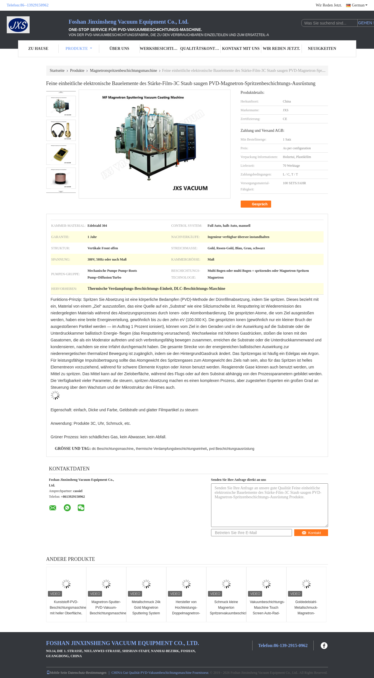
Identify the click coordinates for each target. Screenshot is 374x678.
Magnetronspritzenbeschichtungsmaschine (123, 70)
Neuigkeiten (322, 48)
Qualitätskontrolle (200, 48)
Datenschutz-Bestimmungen (87, 673)
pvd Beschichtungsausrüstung (231, 449)
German (359, 5)
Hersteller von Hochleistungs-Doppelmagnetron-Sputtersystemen (186, 610)
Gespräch (256, 204)
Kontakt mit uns (241, 48)
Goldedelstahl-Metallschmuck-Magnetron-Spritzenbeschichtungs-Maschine (307, 613)
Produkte (78, 48)
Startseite (57, 70)
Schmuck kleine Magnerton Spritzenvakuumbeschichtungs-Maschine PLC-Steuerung (227, 613)
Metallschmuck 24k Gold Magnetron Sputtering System (146, 607)
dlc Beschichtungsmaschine (113, 449)
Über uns (119, 48)
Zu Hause (38, 48)
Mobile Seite (57, 673)
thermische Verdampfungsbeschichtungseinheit (171, 449)
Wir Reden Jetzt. (329, 5)
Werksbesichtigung (160, 48)
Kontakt (311, 533)
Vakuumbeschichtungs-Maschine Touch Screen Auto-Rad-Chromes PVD (267, 610)
